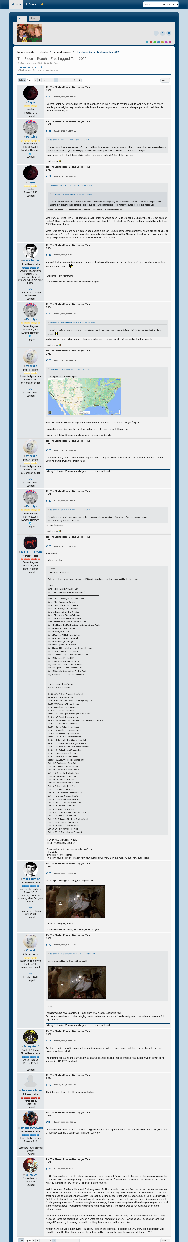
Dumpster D (31, 1046)
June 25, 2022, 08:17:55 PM (65, 97)
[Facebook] (156, 33)
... (44, 80)
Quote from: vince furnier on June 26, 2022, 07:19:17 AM (72, 323)
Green (154, 42)
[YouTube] (168, 33)
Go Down (22, 80)
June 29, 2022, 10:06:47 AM (65, 1169)
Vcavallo (31, 366)
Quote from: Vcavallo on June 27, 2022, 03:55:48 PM (71, 510)
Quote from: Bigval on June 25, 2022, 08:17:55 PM (70, 140)
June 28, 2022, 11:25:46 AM (65, 873)
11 (65, 80)
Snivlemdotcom (31, 1090)
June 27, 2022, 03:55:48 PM (65, 450)
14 (75, 80)
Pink (170, 42)
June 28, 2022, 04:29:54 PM (65, 1041)
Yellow (162, 42)
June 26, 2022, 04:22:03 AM (65, 131)
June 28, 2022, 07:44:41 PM (65, 1085)
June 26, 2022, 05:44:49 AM (65, 176)
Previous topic (24, 67)
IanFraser (31, 1174)
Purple (166, 42)
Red (151, 42)
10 (60, 80)
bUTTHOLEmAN (31, 552)
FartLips (31, 136)
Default (147, 42)
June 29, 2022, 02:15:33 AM (65, 1122)
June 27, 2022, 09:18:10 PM (65, 501)
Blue (158, 42)
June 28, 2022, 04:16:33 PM (65, 945)
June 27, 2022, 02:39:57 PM (65, 314)
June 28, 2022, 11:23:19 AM (65, 546)
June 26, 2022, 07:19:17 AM (65, 255)
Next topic (38, 67)
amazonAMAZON (31, 1127)
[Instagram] (162, 33)
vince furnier (31, 260)
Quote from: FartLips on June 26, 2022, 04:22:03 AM (71, 185)
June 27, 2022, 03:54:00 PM (65, 360)
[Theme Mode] (42, 4)
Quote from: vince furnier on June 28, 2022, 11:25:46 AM (72, 954)
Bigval (32, 102)
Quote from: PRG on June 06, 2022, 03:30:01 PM (69, 369)
